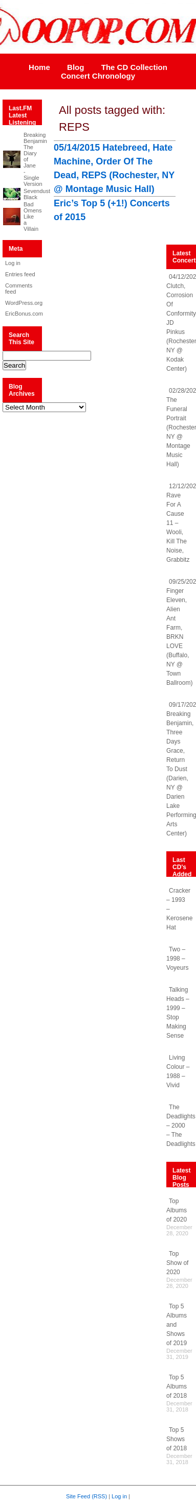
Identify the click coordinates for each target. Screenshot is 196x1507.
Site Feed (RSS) (86, 1496)
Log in (12, 263)
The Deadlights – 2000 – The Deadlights (180, 1125)
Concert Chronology (98, 75)
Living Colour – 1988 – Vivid (177, 1071)
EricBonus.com (20, 313)
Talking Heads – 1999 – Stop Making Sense (177, 1012)
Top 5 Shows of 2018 (176, 1439)
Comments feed (18, 288)
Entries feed (20, 274)
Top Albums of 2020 (176, 1210)
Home (39, 67)
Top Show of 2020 (177, 1263)
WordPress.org (20, 303)
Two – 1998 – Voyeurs (177, 958)
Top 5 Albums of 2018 (176, 1386)
